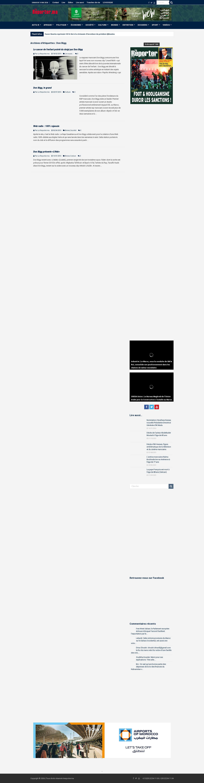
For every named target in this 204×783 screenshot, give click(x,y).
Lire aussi (80, 3)
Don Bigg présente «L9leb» (46, 151)
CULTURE (102, 25)
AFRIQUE (48, 25)
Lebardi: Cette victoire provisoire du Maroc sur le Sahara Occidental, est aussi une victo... (151, 640)
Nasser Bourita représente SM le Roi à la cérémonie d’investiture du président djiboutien (80, 34)
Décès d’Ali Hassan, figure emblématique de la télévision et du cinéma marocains (159, 446)
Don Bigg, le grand (42, 87)
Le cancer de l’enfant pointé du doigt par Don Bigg (58, 49)
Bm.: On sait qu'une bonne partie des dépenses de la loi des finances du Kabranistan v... (148, 666)
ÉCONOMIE (76, 25)
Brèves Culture (70, 156)
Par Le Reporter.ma (42, 54)
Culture (68, 92)
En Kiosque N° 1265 (151, 44)
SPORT (155, 25)
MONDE (114, 25)
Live (63, 3)
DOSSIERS (142, 25)
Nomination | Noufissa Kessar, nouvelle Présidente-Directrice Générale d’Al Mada (159, 422)
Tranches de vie (93, 3)
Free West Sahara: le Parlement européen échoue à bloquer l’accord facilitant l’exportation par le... (150, 631)
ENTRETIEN (128, 25)
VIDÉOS (166, 25)
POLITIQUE (61, 25)
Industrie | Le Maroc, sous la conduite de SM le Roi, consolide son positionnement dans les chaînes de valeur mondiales (151, 365)
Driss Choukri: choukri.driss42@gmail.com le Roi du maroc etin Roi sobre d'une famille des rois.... (151, 650)
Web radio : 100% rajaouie (46, 126)
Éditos (70, 3)
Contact (55, 3)
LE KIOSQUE (108, 3)
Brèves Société (70, 130)
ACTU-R (35, 25)
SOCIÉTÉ (89, 25)
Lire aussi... (69, 54)
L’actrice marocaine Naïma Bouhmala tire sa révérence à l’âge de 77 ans (158, 459)
